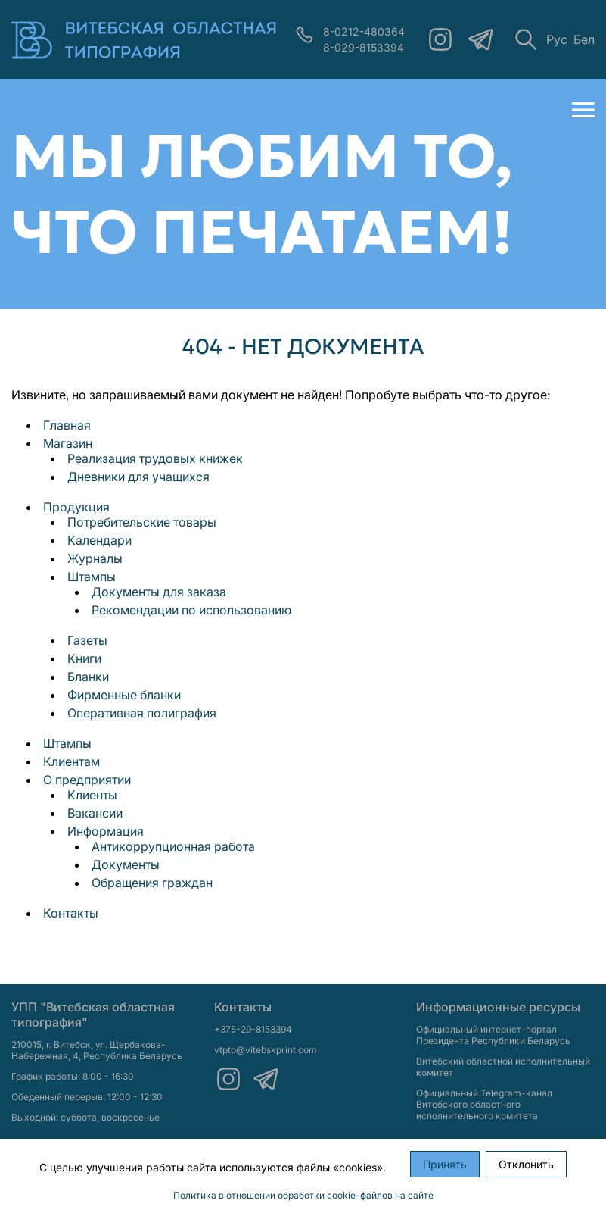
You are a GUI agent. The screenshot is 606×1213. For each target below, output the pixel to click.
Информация (105, 831)
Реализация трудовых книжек (155, 458)
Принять (445, 1164)
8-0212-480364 (364, 31)
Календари (99, 540)
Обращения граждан (152, 882)
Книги (84, 658)
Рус (556, 39)
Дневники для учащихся (138, 476)
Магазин (67, 443)
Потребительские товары (141, 522)
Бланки (88, 676)
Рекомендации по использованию (191, 609)
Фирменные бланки (124, 694)
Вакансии (95, 813)
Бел (584, 39)
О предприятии (87, 779)
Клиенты (92, 794)
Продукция (76, 506)
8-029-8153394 (363, 47)
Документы (126, 864)
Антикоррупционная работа (173, 846)
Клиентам (71, 761)
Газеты (87, 640)
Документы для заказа (159, 591)
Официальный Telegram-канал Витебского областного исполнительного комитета (484, 1104)
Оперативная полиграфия (141, 713)
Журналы (95, 558)
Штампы (91, 576)
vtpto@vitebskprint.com (265, 1049)
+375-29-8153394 (253, 1029)
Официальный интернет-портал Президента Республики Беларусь (493, 1035)
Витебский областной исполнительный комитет (503, 1066)
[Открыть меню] (583, 109)
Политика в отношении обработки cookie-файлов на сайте (303, 1195)
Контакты (70, 913)
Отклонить (526, 1164)
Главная (67, 425)
